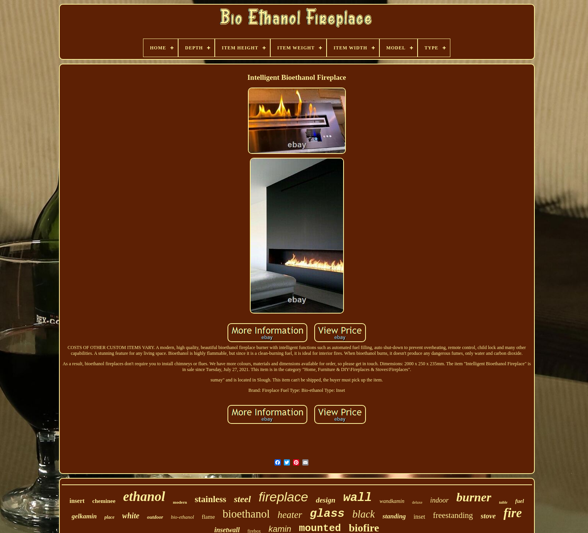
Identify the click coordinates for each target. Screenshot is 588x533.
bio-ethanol (182, 517)
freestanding (453, 515)
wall (357, 497)
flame (208, 517)
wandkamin (391, 501)
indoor (439, 500)
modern (180, 502)
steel (242, 499)
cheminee (103, 501)
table (503, 502)
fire (513, 513)
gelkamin (84, 516)
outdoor (155, 517)
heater (290, 514)
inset (419, 516)
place (109, 517)
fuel (519, 501)
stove (488, 516)
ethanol (144, 496)
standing (394, 516)
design (325, 500)
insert (76, 501)
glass (327, 513)
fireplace (283, 496)
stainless (210, 499)
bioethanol (246, 514)
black (363, 514)
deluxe (417, 502)
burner (474, 497)
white (130, 515)
